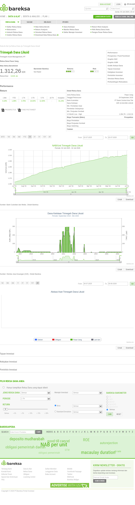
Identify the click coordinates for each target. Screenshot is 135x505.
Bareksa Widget (73, 480)
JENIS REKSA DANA (11, 392)
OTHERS (65, 22)
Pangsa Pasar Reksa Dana (102, 32)
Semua (112, 409)
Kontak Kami (6, 471)
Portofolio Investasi (115, 75)
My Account (129, 4)
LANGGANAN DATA (103, 17)
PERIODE (6, 398)
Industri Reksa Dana (14, 32)
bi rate (118, 451)
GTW (67, 450)
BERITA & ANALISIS (31, 17)
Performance (112, 53)
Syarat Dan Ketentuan (9, 477)
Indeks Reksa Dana (14, 35)
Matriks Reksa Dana (71, 30)
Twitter (69, 474)
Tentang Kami (6, 469)
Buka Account (50, 474)
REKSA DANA (10, 22)
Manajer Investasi (61, 392)
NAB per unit (53, 444)
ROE (86, 440)
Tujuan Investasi (114, 69)
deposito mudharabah (27, 439)
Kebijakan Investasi (115, 72)
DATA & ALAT (14, 17)
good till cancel (58, 441)
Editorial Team (6, 474)
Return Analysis (41, 30)
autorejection (109, 443)
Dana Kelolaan (69, 27)
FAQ (2, 480)
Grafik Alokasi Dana (115, 66)
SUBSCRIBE (100, 481)
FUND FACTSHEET (27, 110)
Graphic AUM (113, 62)
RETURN (6, 404)
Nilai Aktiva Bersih (42, 27)
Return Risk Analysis (100, 27)
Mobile (69, 469)
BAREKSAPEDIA (7, 426)
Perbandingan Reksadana (117, 82)
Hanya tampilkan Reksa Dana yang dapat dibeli (27, 387)
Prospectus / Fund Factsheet (119, 56)
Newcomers (11, 30)
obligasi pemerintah (49, 452)
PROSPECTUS (8, 110)
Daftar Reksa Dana (14, 27)
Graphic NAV (112, 59)
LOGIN (118, 4)
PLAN (45, 17)
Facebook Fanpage (74, 471)
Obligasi (26, 474)
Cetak (120, 199)
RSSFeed (70, 477)
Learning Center (29, 477)
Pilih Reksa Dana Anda (100, 30)
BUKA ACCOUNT (105, 4)
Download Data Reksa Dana (46, 35)
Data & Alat (4, 46)
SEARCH (5, 432)
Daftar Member (51, 469)
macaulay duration (98, 452)
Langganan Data (51, 471)
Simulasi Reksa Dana (43, 32)
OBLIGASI (47, 22)
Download (129, 199)
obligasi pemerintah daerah (25, 447)
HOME (2, 17)
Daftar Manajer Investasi (73, 32)
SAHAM (30, 22)
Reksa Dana (16, 46)
